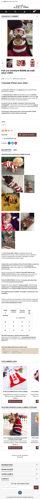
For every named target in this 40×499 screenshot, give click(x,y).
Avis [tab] (15, 150)
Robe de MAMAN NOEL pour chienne (15, 391)
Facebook (20, 457)
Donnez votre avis (20, 79)
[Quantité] (11, 135)
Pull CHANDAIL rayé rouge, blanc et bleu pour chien (15, 438)
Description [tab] (6, 150)
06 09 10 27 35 (13, 1)
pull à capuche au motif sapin (14, 282)
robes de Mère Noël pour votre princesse (24, 288)
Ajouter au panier (27, 135)
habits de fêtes (23, 285)
